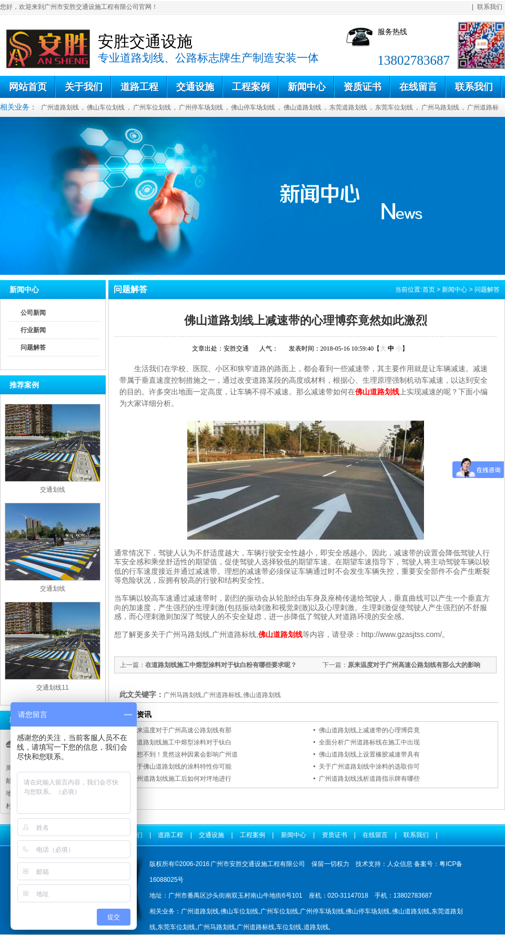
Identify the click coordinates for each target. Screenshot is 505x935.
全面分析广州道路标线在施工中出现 (369, 742)
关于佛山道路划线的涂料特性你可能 (180, 766)
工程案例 (251, 87)
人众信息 (399, 864)
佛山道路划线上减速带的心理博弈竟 (369, 730)
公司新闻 (33, 312)
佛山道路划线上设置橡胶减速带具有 (369, 754)
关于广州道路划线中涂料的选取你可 (369, 766)
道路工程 (139, 87)
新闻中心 (307, 87)
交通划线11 (52, 687)
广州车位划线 (152, 107)
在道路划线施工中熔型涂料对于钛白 (180, 742)
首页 (428, 289)
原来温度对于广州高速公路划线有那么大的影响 (414, 665)
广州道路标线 (256, 927)
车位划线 (288, 927)
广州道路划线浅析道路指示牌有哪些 (369, 778)
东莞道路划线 (348, 107)
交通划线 (52, 489)
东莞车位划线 (394, 107)
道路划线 (316, 927)
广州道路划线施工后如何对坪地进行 (180, 778)
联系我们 (489, 7)
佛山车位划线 (106, 107)
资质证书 (362, 87)
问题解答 (33, 347)
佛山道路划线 (302, 107)
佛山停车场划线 (253, 107)
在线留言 (418, 87)
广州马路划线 (440, 107)
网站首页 (28, 87)
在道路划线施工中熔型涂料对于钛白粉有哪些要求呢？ (221, 665)
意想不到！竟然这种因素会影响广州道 (184, 754)
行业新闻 (33, 330)
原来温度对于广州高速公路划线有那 (180, 730)
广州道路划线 (60, 107)
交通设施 (195, 87)
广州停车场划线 (201, 107)
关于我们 (84, 87)
